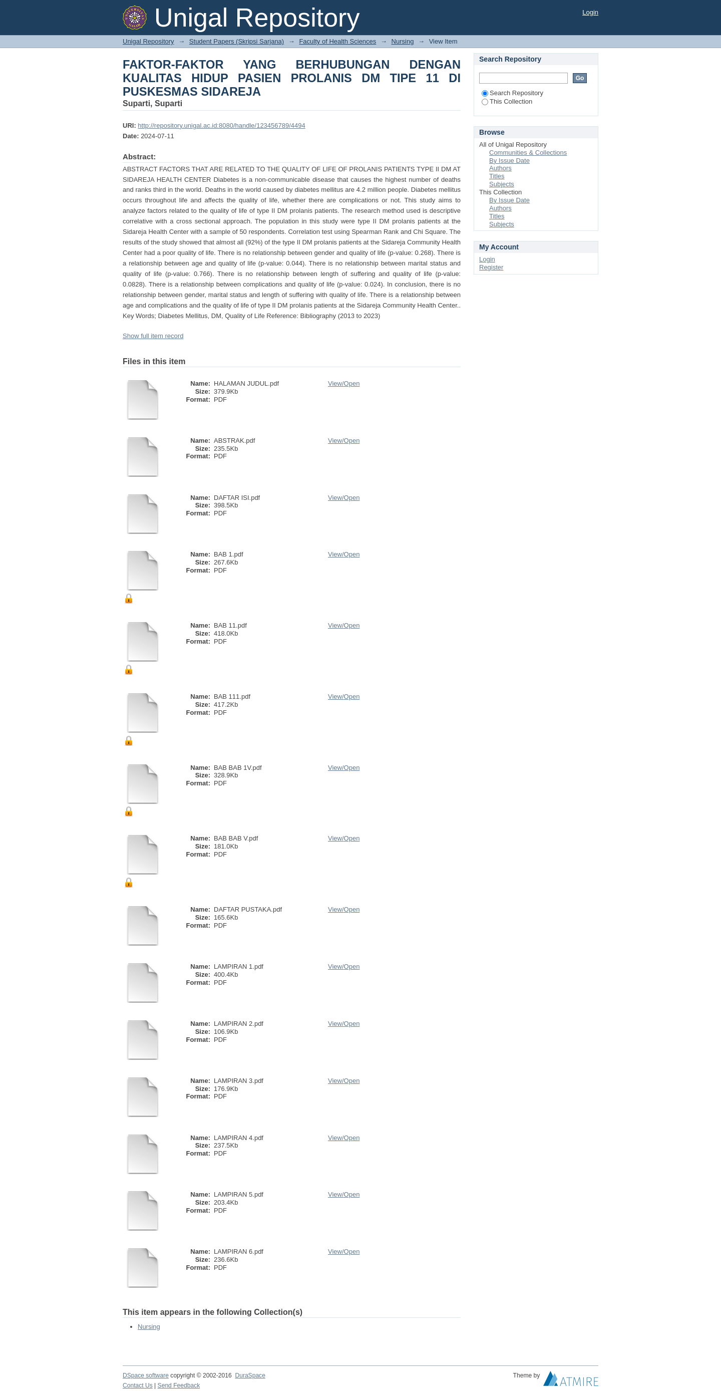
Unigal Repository (148, 41)
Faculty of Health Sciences (337, 41)
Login (590, 12)
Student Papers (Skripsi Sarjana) (236, 41)
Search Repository (512, 93)
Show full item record (153, 336)
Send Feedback (179, 1385)
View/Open (343, 383)
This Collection (507, 101)
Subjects (501, 184)
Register (491, 267)
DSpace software (146, 1375)
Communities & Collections (528, 152)
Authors (500, 168)
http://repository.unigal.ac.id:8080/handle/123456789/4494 (221, 125)
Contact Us (138, 1385)
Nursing (403, 41)
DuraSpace (250, 1375)
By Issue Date (509, 160)
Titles (497, 176)
